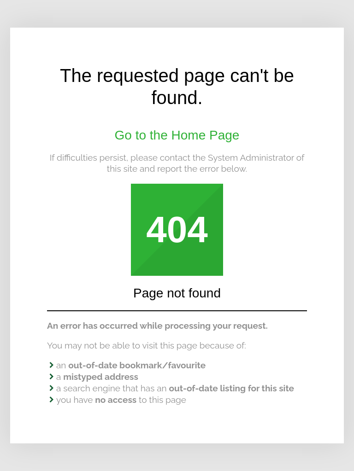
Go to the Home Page (177, 135)
